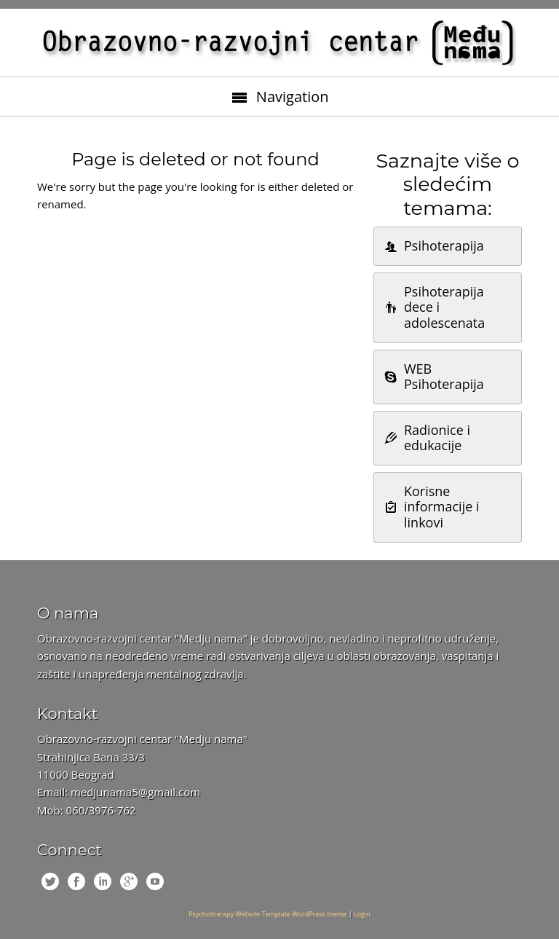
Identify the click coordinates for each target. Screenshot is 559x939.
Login (362, 914)
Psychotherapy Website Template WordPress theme (267, 914)
